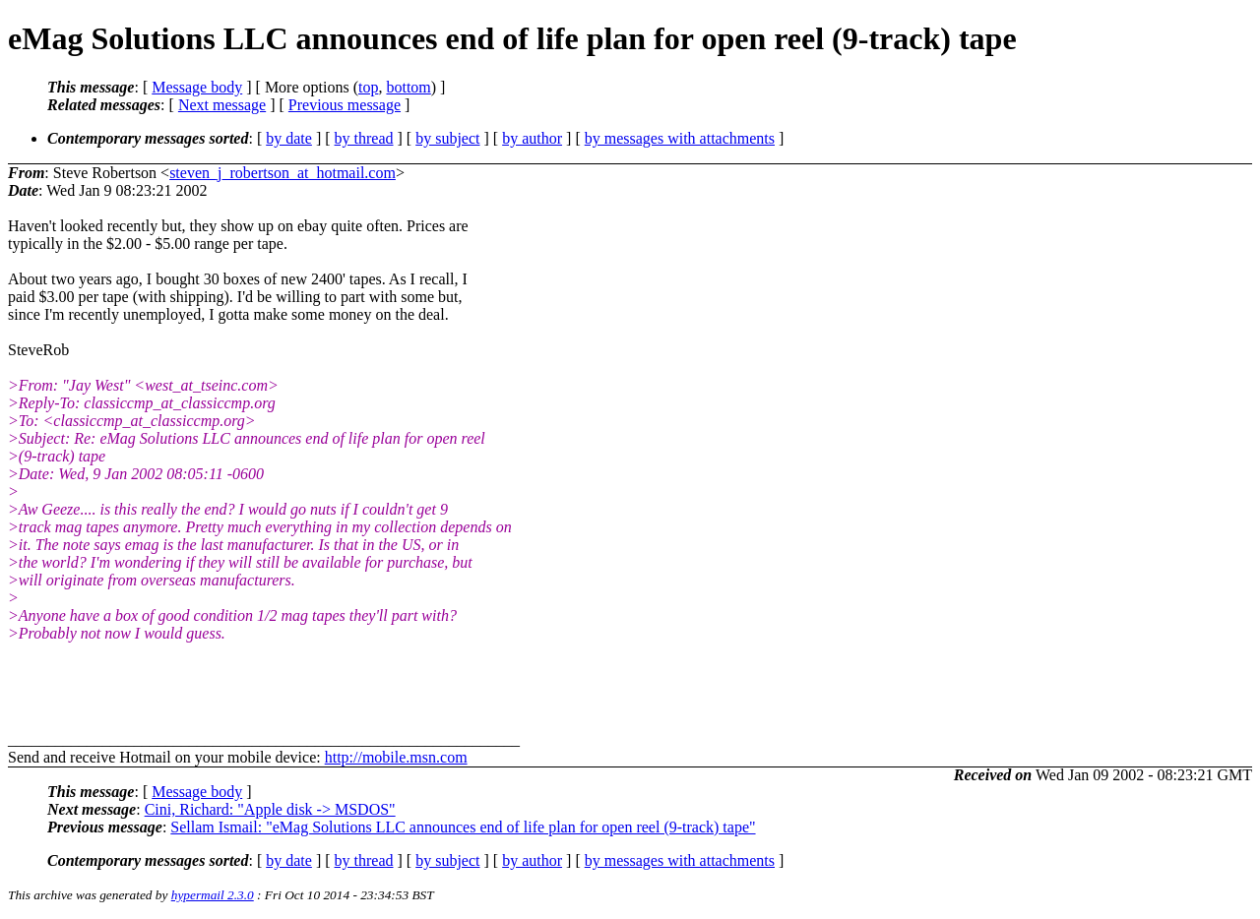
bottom (408, 87)
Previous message (344, 104)
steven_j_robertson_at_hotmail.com (282, 172)
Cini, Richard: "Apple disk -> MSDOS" (270, 809)
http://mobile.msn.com (396, 757)
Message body (197, 87)
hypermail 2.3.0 (212, 895)
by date (289, 138)
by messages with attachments (680, 138)
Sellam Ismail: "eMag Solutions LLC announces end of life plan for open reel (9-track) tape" (462, 827)
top (368, 87)
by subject (447, 138)
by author (532, 138)
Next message (222, 104)
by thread (364, 138)
